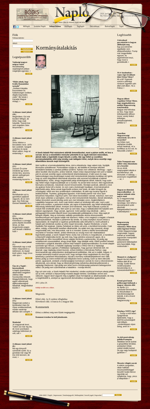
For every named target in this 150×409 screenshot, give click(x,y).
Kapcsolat (98, 395)
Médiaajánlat (79, 395)
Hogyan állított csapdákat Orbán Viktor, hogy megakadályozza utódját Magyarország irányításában (127, 103)
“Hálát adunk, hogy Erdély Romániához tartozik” (21, 84)
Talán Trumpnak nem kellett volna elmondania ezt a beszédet (127, 164)
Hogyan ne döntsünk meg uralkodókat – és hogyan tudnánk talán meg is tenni (126, 193)
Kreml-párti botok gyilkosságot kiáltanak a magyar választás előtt (127, 283)
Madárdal (17, 322)
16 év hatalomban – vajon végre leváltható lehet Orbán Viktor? (126, 75)
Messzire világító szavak (127, 363)
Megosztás (40, 294)
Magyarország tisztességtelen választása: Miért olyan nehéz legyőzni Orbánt (126, 225)
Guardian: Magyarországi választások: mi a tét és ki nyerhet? (126, 136)
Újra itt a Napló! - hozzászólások (20, 267)
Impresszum (58, 395)
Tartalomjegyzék (68, 395)
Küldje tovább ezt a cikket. (45, 288)
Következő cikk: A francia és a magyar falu (54, 301)
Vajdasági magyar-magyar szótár (20, 63)
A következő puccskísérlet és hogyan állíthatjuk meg (126, 42)
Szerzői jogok (88, 395)
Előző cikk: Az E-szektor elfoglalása (51, 299)
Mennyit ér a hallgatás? (126, 257)
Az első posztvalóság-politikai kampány (125, 338)
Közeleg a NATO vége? (126, 311)
